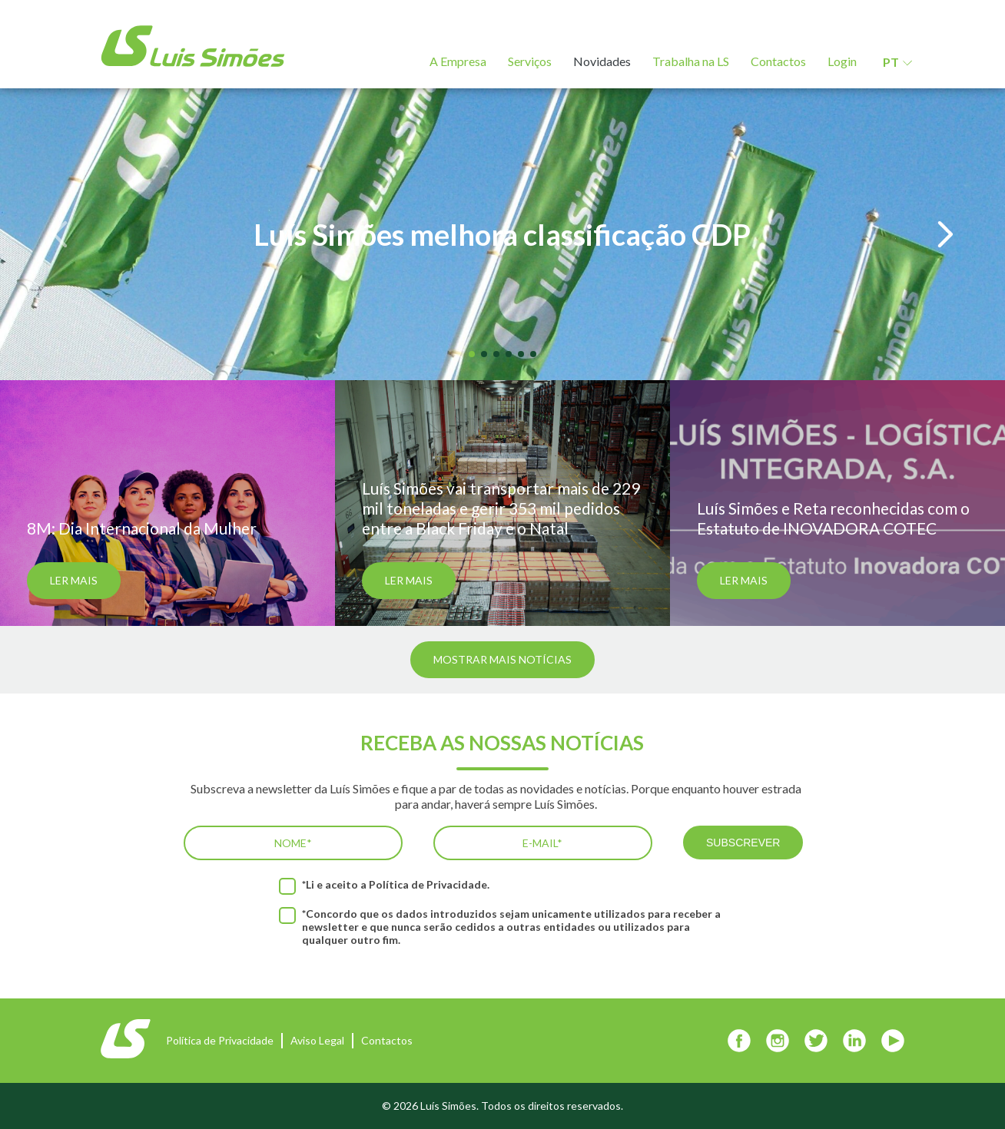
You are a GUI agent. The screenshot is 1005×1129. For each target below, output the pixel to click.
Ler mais (74, 580)
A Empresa (458, 61)
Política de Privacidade (428, 884)
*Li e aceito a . (395, 884)
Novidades (602, 61)
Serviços (530, 61)
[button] (59, 234)
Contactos (778, 61)
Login (842, 61)
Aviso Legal (317, 1040)
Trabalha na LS (690, 61)
